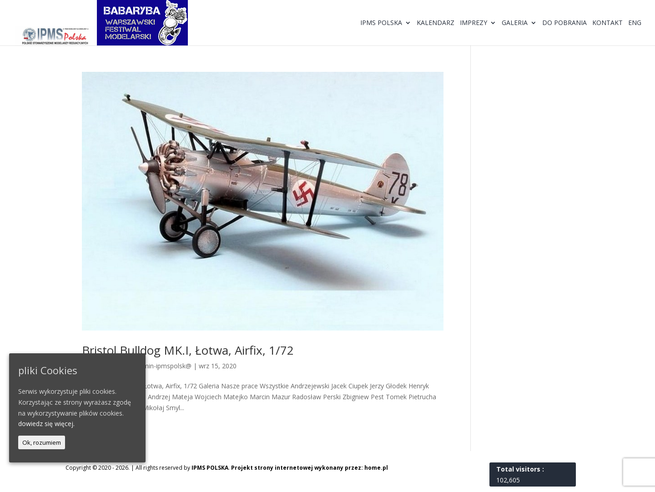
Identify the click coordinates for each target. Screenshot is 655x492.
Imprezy (473, 23)
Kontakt (607, 23)
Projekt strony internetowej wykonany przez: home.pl (309, 468)
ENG (634, 23)
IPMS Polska (381, 23)
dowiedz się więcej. (46, 423)
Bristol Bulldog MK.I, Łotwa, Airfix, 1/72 (188, 350)
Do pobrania (564, 23)
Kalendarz (435, 23)
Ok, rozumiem (41, 442)
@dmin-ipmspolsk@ (162, 365)
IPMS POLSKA (209, 468)
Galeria (515, 23)
